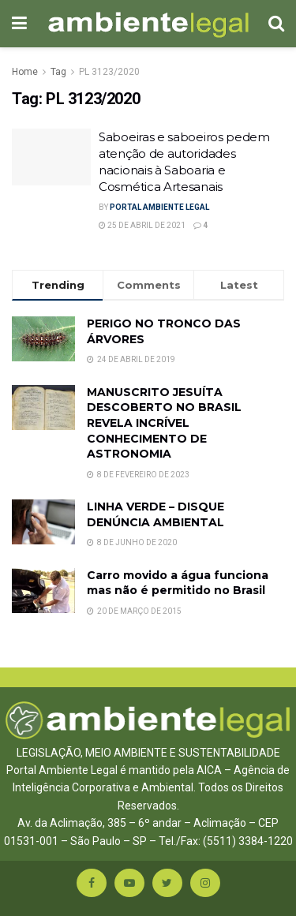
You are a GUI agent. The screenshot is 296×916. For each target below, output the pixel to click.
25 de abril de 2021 (142, 225)
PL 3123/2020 (109, 71)
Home (25, 71)
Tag (58, 71)
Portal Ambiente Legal (159, 207)
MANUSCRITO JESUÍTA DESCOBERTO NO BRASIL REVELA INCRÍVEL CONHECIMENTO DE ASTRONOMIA (164, 423)
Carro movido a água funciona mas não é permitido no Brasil (177, 583)
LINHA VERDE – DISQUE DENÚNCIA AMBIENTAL (155, 514)
